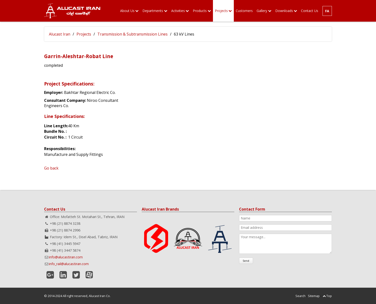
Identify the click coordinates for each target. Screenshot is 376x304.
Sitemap (314, 296)
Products (200, 10)
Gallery (262, 10)
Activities (178, 10)
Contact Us (309, 10)
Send (246, 260)
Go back (51, 168)
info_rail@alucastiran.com (69, 263)
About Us (127, 10)
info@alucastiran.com (66, 257)
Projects (221, 10)
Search (300, 296)
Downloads (284, 10)
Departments (152, 10)
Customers (244, 10)
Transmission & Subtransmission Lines (132, 34)
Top (329, 296)
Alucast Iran (59, 34)
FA (327, 11)
